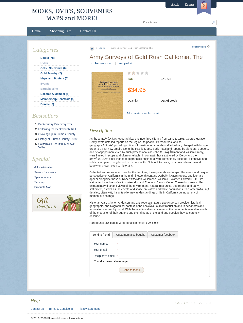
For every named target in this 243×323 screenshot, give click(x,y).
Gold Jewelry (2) (51, 73)
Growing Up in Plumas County (57, 134)
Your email (100, 249)
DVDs (44, 63)
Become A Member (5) (55, 93)
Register (189, 4)
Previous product (102, 63)
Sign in (175, 4)
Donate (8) (47, 104)
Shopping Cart (60, 31)
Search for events (45, 172)
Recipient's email (104, 255)
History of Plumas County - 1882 (58, 139)
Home (36, 31)
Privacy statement (89, 308)
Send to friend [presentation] (101, 234)
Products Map (42, 187)
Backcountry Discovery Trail (55, 124)
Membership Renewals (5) (58, 99)
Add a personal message (111, 261)
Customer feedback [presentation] (163, 234)
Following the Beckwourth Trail (57, 129)
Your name (100, 243)
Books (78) (48, 57)
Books (102, 48)
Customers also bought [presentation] (130, 234)
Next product (127, 63)
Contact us (37, 308)
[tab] (101, 234)
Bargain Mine (49, 88)
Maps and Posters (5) (54, 78)
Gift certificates (43, 167)
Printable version (198, 47)
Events (45, 83)
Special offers (42, 177)
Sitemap (39, 182)
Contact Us (88, 31)
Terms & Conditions (61, 308)
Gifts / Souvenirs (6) (54, 68)
